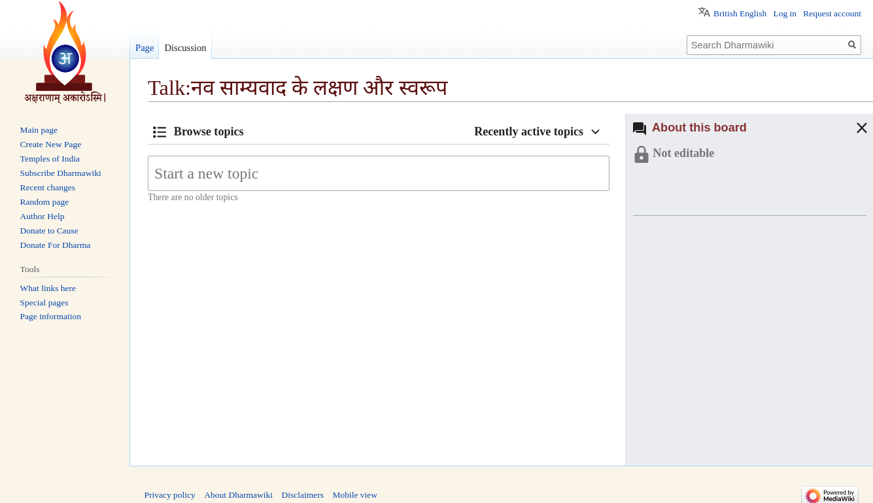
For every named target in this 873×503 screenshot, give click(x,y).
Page (144, 48)
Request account (832, 13)
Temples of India (50, 159)
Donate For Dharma (55, 245)
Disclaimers (302, 495)
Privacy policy (170, 495)
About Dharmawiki (238, 495)
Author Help (42, 216)
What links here (48, 288)
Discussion (185, 48)
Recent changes (47, 187)
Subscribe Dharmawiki (60, 173)
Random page (44, 202)
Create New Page (51, 144)
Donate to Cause (49, 230)
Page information (50, 316)
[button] (849, 128)
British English (739, 13)
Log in (784, 13)
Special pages (44, 302)
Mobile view (354, 495)
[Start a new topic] (378, 173)
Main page (39, 130)
